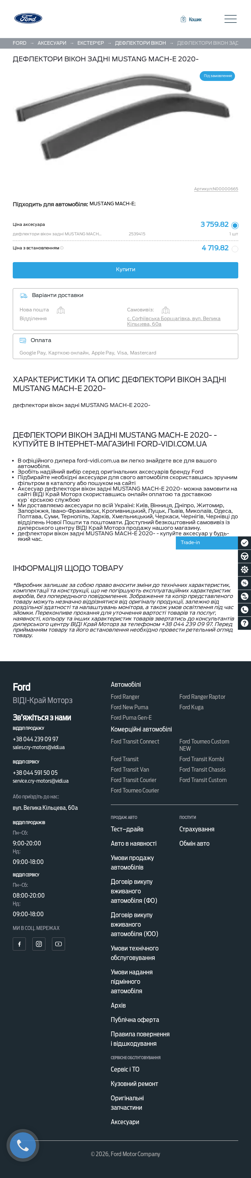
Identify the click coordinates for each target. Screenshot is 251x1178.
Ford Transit (125, 759)
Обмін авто (194, 843)
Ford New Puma (129, 707)
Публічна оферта (135, 1020)
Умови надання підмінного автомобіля (132, 981)
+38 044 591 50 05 (35, 772)
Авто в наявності (134, 843)
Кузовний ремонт (134, 1084)
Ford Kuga (191, 707)
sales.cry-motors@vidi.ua (39, 747)
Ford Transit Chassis (202, 769)
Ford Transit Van (130, 769)
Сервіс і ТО (125, 1069)
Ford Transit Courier (133, 780)
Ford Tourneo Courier (135, 790)
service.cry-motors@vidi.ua (41, 781)
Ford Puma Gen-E (131, 717)
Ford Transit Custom (203, 780)
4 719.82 (215, 248)
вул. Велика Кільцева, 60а (45, 807)
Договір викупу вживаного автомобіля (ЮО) (135, 924)
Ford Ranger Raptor (202, 696)
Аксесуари (125, 1122)
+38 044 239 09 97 (35, 739)
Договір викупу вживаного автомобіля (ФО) (134, 891)
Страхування (196, 829)
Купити (125, 269)
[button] (190, 19)
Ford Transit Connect (135, 741)
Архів (118, 1005)
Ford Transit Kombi (201, 759)
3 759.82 (214, 224)
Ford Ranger (125, 696)
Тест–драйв (127, 829)
